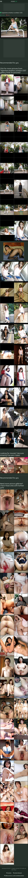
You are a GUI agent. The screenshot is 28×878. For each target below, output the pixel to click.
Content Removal (17, 873)
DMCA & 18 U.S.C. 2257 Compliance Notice (14, 875)
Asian (14, 1)
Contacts (8, 873)
